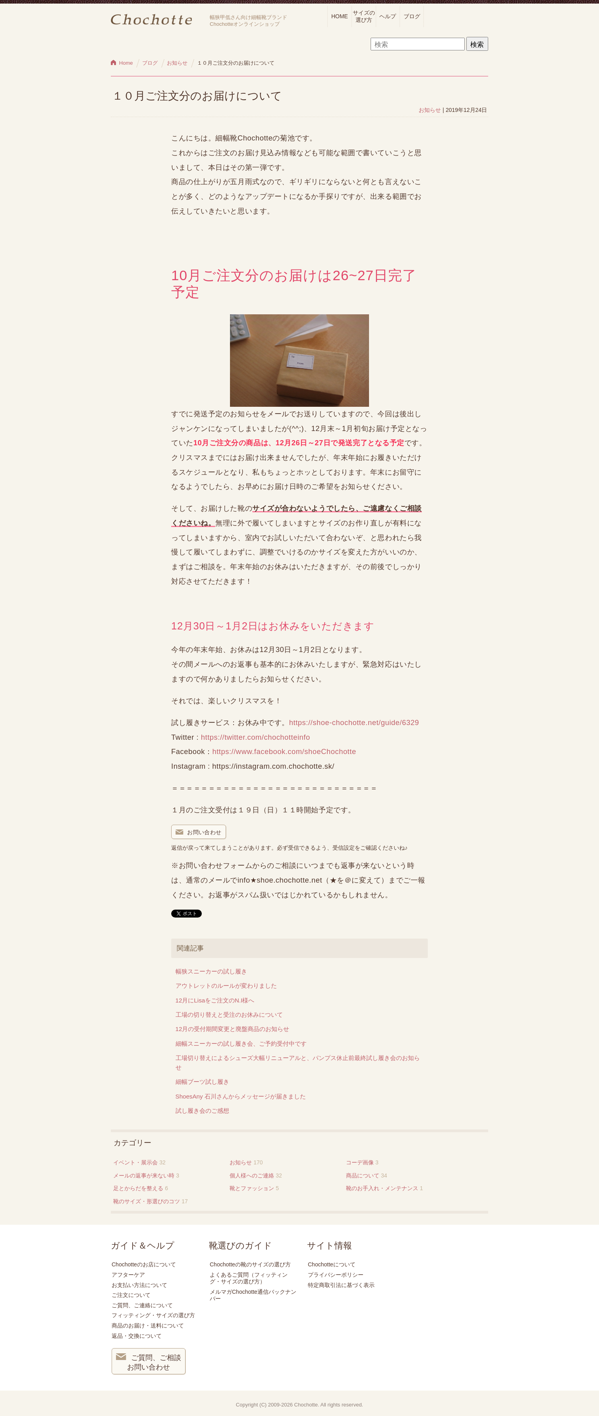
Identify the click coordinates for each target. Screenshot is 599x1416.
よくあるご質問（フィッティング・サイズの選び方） (249, 1278)
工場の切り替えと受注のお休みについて (229, 1014)
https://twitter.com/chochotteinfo (255, 737)
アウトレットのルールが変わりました (226, 985)
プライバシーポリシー (335, 1275)
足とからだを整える (138, 1188)
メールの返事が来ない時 (143, 1175)
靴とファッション (252, 1188)
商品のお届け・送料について (148, 1325)
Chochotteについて (332, 1264)
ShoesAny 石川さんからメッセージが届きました (241, 1096)
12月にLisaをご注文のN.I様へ (215, 1000)
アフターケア (128, 1275)
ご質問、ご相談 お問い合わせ (148, 1361)
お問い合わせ (199, 832)
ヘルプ (387, 16)
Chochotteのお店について (144, 1264)
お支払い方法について (139, 1285)
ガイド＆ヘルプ (142, 1246)
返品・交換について (137, 1336)
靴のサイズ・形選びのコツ (146, 1201)
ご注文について (131, 1295)
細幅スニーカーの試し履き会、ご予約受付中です (241, 1043)
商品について (362, 1175)
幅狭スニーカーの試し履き (211, 971)
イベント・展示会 (135, 1162)
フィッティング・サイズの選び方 (153, 1315)
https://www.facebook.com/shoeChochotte (284, 751)
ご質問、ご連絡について (142, 1305)
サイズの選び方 (364, 16)
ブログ (412, 16)
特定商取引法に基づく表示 (341, 1285)
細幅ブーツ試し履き (202, 1081)
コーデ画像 (360, 1162)
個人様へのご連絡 (252, 1175)
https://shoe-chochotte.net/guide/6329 (354, 722)
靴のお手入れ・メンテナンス (382, 1188)
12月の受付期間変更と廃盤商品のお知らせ (233, 1028)
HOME (339, 16)
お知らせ (430, 110)
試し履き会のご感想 (202, 1110)
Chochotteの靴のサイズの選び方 (250, 1264)
